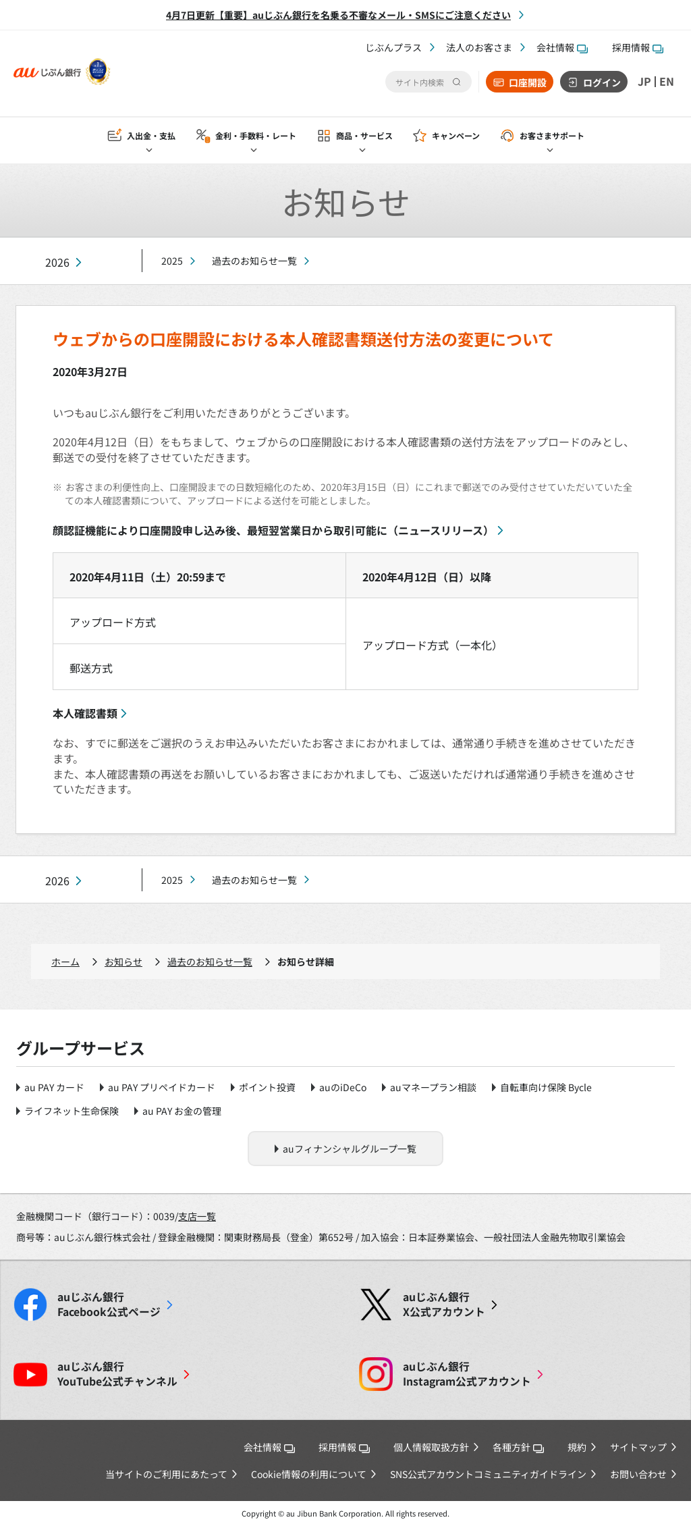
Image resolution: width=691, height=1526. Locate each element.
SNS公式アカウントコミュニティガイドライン (488, 1474)
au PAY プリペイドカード (161, 1087)
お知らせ (123, 961)
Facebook (109, 1304)
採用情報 (637, 47)
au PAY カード (54, 1087)
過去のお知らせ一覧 (254, 260)
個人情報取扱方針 (431, 1447)
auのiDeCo (342, 1087)
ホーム (65, 961)
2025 (172, 260)
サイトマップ (638, 1447)
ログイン (602, 82)
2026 (57, 262)
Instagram (467, 1374)
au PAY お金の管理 (181, 1110)
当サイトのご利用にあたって (166, 1474)
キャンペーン (456, 136)
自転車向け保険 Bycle (546, 1087)
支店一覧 (197, 1216)
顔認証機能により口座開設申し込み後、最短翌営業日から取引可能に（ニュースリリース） (273, 530)
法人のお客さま (479, 47)
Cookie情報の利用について (308, 1474)
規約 (577, 1447)
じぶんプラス (393, 47)
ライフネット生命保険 (71, 1110)
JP (644, 82)
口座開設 (528, 82)
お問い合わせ (638, 1474)
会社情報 (562, 47)
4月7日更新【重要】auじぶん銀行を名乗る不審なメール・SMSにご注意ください (338, 15)
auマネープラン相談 (433, 1087)
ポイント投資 (267, 1087)
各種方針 (518, 1447)
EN (666, 82)
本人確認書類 (85, 713)
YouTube (117, 1374)
